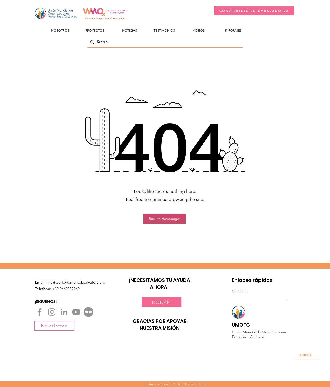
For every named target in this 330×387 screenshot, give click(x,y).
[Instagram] (52, 312)
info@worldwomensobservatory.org (75, 282)
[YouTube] (76, 312)
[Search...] (164, 42)
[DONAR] (161, 302)
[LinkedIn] (64, 312)
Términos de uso (157, 384)
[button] (60, 28)
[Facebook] (39, 312)
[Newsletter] (54, 326)
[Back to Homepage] (164, 219)
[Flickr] (88, 312)
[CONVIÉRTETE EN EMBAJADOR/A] (254, 10)
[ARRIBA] (306, 355)
